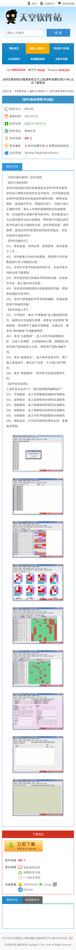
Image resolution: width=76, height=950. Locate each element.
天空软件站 (20, 91)
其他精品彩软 (37, 59)
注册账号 (49, 3)
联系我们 (18, 938)
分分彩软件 (14, 59)
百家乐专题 (61, 59)
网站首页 (14, 48)
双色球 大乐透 (61, 48)
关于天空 (7, 938)
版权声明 (41, 938)
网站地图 (30, 938)
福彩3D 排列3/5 (37, 48)
